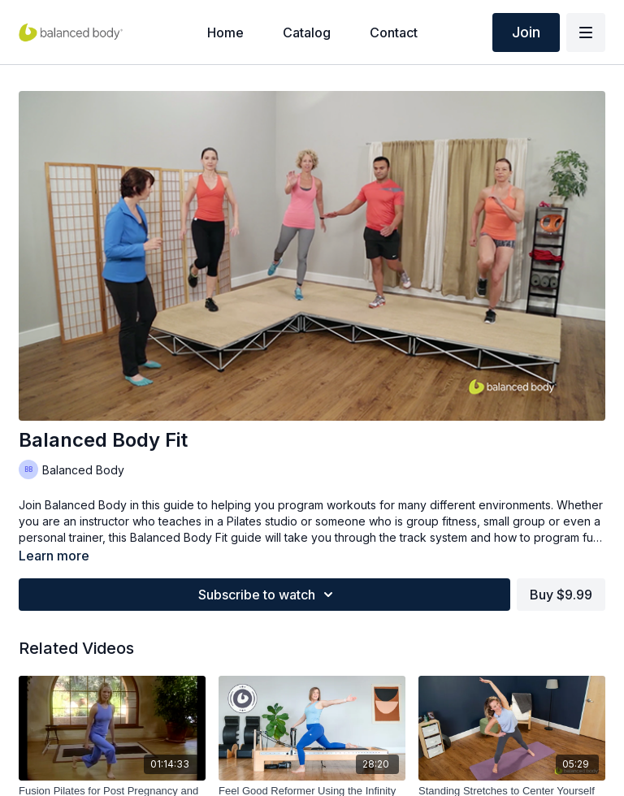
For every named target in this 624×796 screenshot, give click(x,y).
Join (526, 32)
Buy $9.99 (561, 594)
